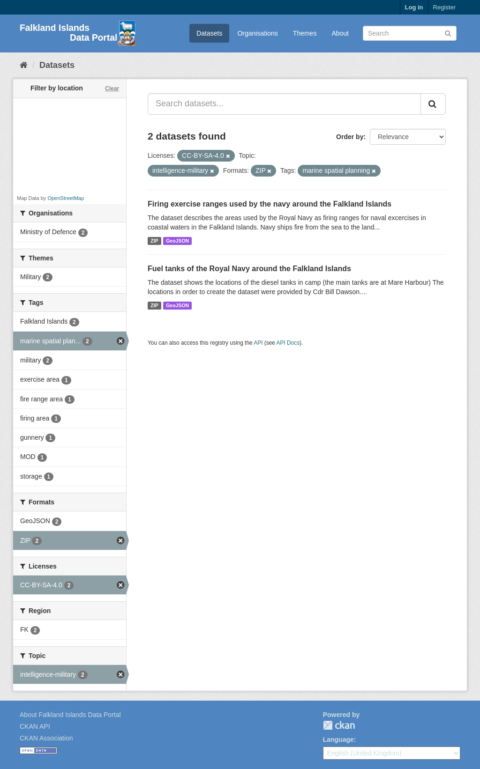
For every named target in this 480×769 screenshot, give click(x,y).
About (340, 33)
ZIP (154, 241)
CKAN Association (46, 738)
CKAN (339, 725)
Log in (414, 7)
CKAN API (35, 726)
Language (338, 739)
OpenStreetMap (65, 198)
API (258, 343)
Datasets (209, 33)
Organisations (257, 33)
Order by (349, 136)
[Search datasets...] (284, 104)
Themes (305, 33)
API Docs (288, 343)
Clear (112, 88)
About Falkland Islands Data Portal (70, 714)
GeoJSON (177, 241)
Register (444, 7)
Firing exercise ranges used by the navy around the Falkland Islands (269, 204)
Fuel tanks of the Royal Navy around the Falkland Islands (249, 269)
